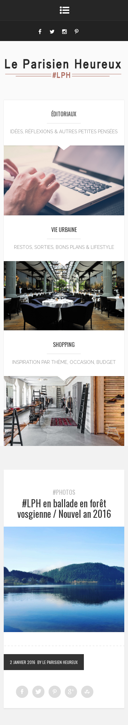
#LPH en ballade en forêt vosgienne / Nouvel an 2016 (64, 508)
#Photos (64, 492)
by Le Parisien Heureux (57, 662)
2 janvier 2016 (22, 662)
